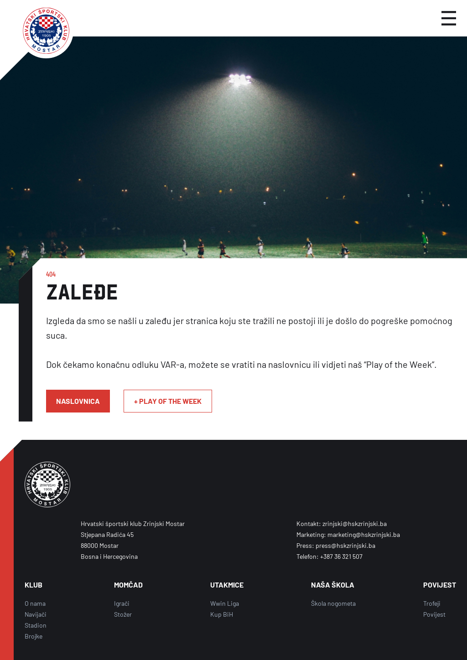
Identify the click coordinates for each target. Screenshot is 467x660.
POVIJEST (439, 584)
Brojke (33, 636)
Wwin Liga (224, 603)
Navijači (36, 614)
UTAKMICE (227, 584)
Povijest (434, 614)
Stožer (123, 614)
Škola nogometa (333, 603)
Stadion (36, 625)
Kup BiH (221, 614)
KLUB (33, 584)
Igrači (122, 603)
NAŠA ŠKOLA (332, 584)
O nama (35, 603)
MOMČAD (128, 584)
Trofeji (432, 603)
